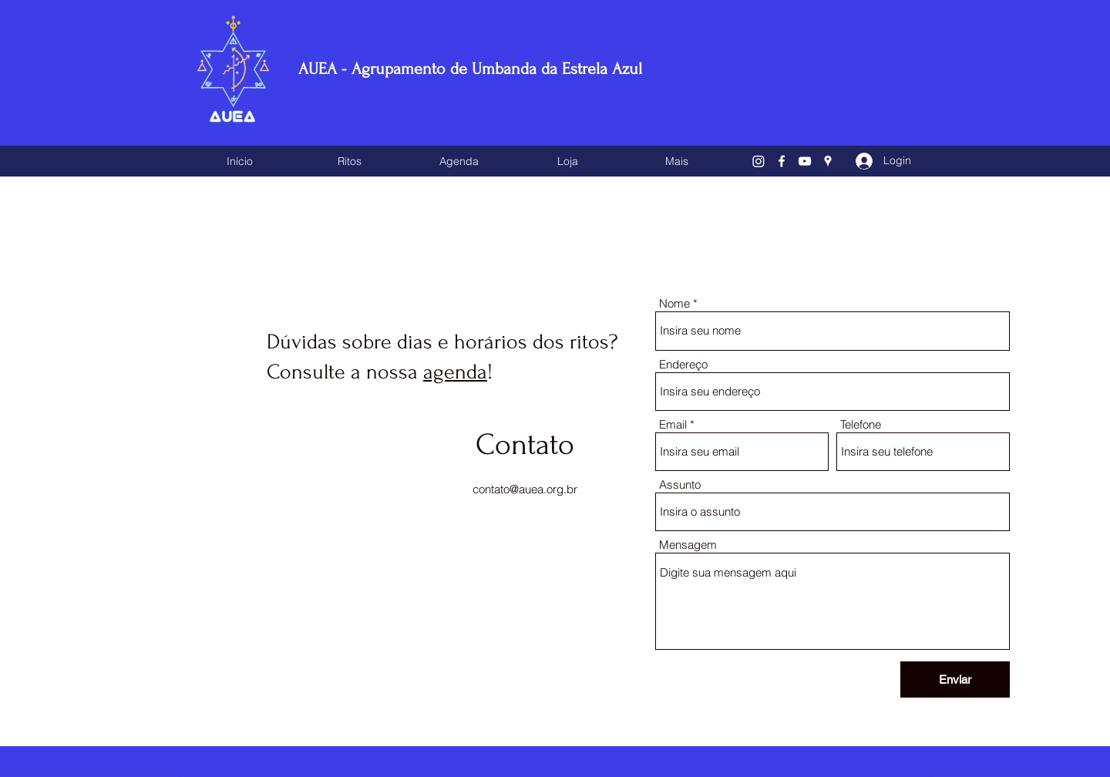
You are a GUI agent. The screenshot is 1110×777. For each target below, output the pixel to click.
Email (673, 424)
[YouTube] (804, 161)
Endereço (683, 364)
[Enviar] (955, 679)
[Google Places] (828, 161)
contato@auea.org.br (525, 489)
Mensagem (688, 544)
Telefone (860, 424)
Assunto (680, 484)
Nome (674, 303)
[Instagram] (758, 161)
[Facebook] (781, 161)
